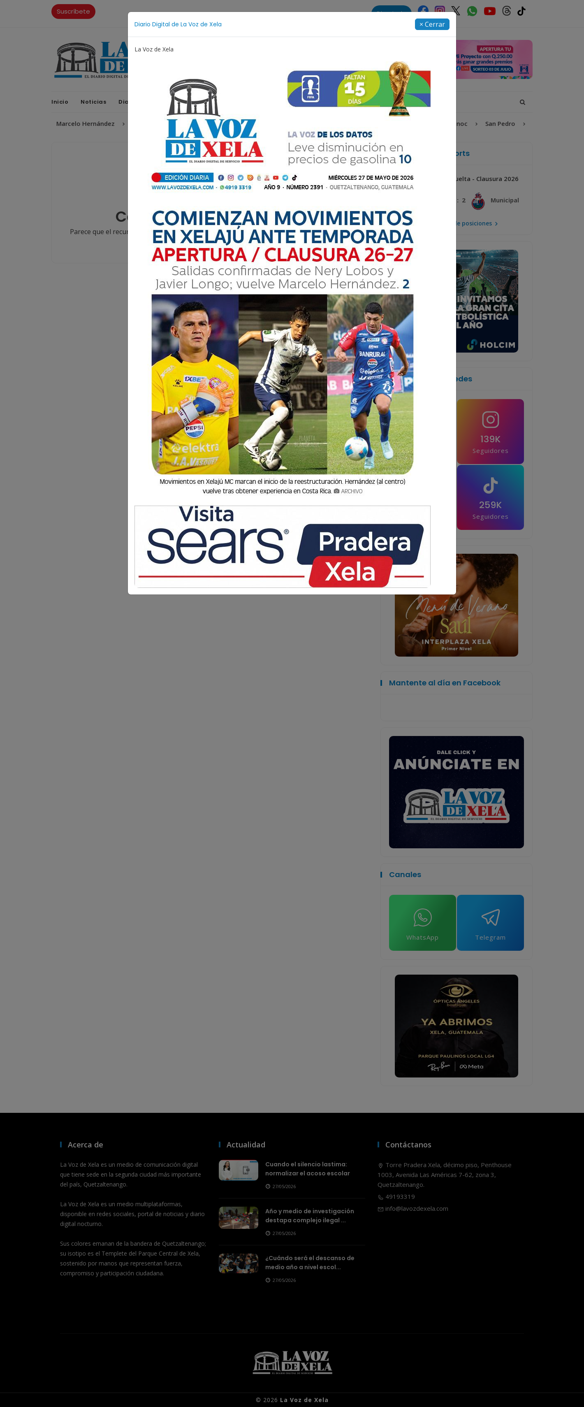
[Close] (432, 24)
